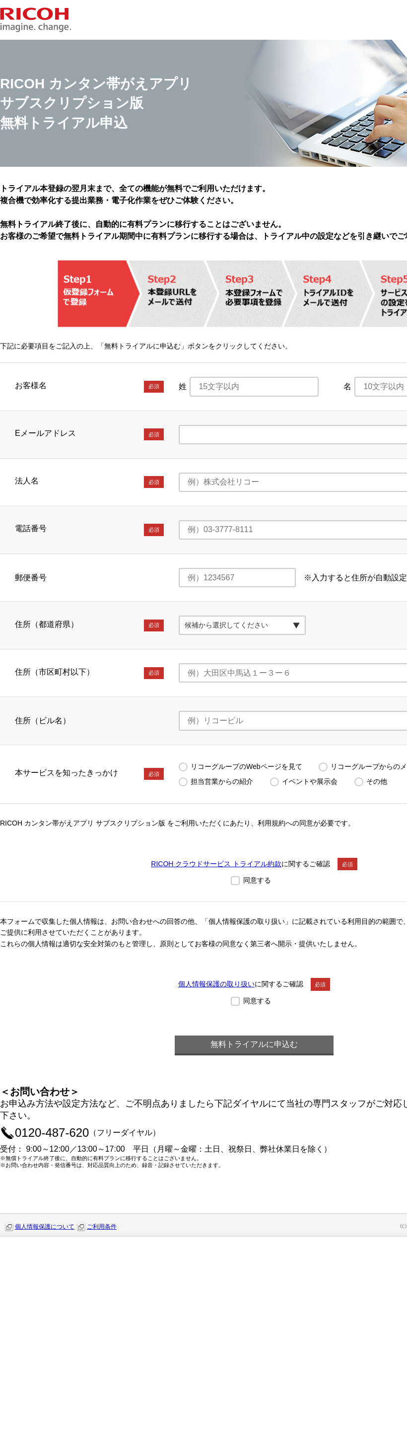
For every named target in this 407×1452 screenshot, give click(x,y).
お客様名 (89, 387)
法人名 (89, 482)
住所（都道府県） (89, 625)
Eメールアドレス (89, 434)
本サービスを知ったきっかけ (89, 774)
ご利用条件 (102, 1226)
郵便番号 (31, 577)
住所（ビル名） (42, 720)
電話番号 (89, 530)
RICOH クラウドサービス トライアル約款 (216, 864)
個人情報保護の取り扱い (216, 984)
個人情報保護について (44, 1226)
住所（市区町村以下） (89, 673)
